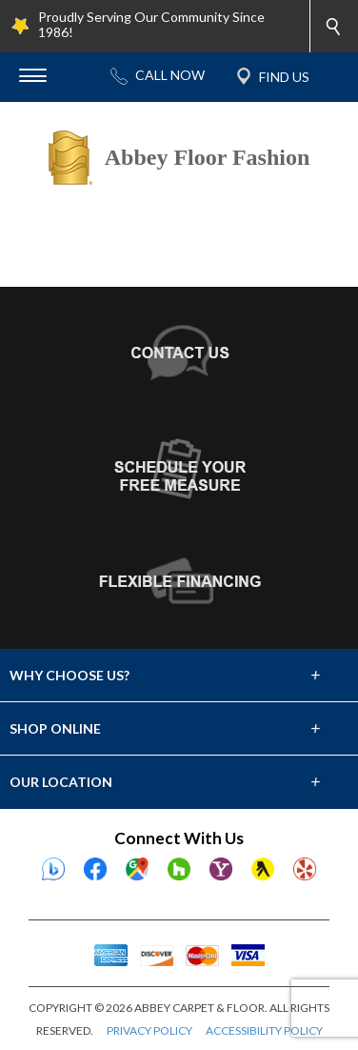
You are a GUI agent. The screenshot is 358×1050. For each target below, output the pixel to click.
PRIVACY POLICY (149, 1030)
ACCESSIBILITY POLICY (264, 1030)
